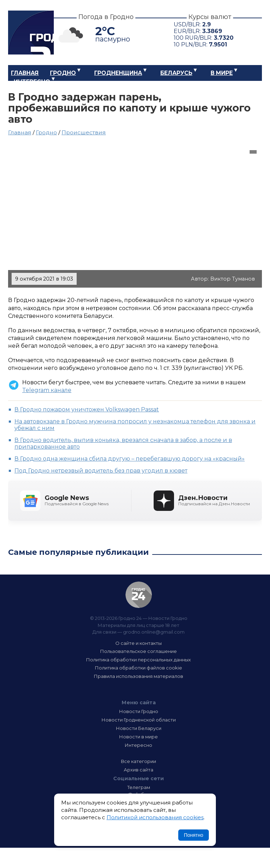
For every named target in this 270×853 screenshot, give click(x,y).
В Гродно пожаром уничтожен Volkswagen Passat (86, 409)
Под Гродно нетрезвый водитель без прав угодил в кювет (100, 470)
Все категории (138, 761)
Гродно (63, 73)
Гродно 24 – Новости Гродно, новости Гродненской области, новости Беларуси (31, 32)
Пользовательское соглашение (138, 651)
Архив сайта (138, 769)
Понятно (193, 835)
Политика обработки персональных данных (138, 659)
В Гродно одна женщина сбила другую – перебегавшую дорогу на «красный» (129, 458)
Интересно (32, 81)
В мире (222, 73)
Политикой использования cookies (155, 817)
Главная (25, 73)
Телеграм (138, 787)
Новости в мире (138, 736)
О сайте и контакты (138, 643)
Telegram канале (46, 390)
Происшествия (84, 132)
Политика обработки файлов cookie (138, 668)
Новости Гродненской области (139, 720)
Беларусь (176, 73)
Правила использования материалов (138, 676)
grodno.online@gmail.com (154, 632)
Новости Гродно (138, 711)
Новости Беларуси (138, 728)
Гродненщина (118, 73)
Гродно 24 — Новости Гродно (139, 595)
